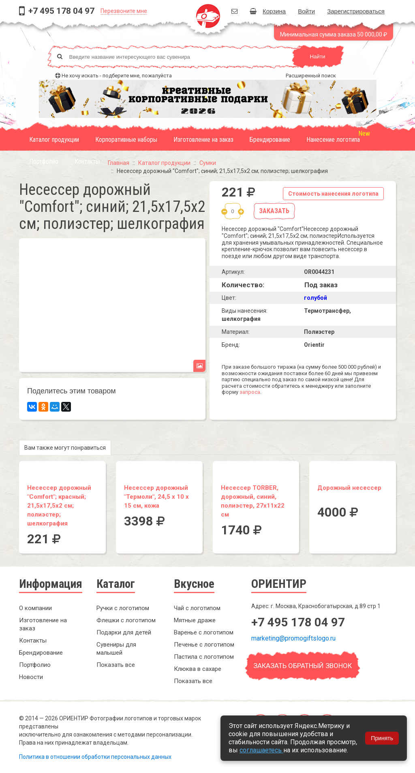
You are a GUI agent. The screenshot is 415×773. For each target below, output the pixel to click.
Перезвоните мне (124, 11)
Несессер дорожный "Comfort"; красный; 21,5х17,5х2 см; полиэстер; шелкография (59, 505)
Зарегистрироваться (356, 11)
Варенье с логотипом (203, 632)
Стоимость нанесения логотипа (333, 193)
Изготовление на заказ (203, 139)
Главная (118, 163)
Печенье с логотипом (204, 644)
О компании (35, 608)
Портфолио (43, 161)
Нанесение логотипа (333, 139)
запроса (250, 392)
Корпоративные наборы (126, 139)
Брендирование (270, 139)
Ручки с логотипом (122, 608)
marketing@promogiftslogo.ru (293, 638)
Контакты (87, 161)
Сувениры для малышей (116, 648)
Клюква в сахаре (197, 669)
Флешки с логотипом (126, 620)
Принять (382, 738)
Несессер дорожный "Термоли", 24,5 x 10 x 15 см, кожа (156, 496)
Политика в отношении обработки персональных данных (95, 757)
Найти (317, 56)
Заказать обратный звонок (302, 666)
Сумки (207, 163)
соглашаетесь (261, 750)
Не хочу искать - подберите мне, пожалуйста (117, 76)
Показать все (115, 664)
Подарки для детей (123, 632)
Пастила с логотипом (204, 656)
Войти (306, 11)
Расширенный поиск (311, 76)
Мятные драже (195, 620)
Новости (31, 677)
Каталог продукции (54, 139)
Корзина (268, 11)
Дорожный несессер (349, 487)
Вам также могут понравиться (65, 447)
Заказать (274, 211)
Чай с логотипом (197, 608)
